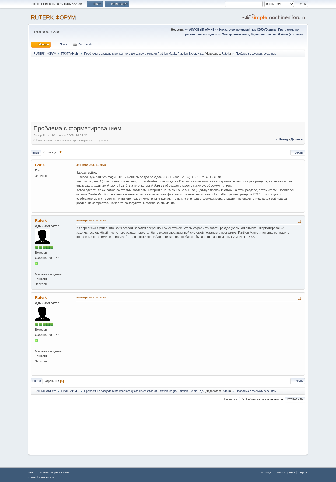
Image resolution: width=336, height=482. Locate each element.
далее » (297, 139)
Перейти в (230, 399)
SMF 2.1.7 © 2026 (38, 472)
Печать (298, 152)
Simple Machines (59, 472)
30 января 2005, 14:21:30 (91, 165)
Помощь (266, 472)
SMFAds (32, 477)
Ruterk (226, 53)
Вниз (35, 152)
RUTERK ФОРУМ (53, 17)
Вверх (36, 381)
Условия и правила (284, 472)
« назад (282, 139)
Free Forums (47, 477)
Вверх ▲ (303, 472)
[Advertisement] (168, 91)
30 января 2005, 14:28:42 (91, 220)
